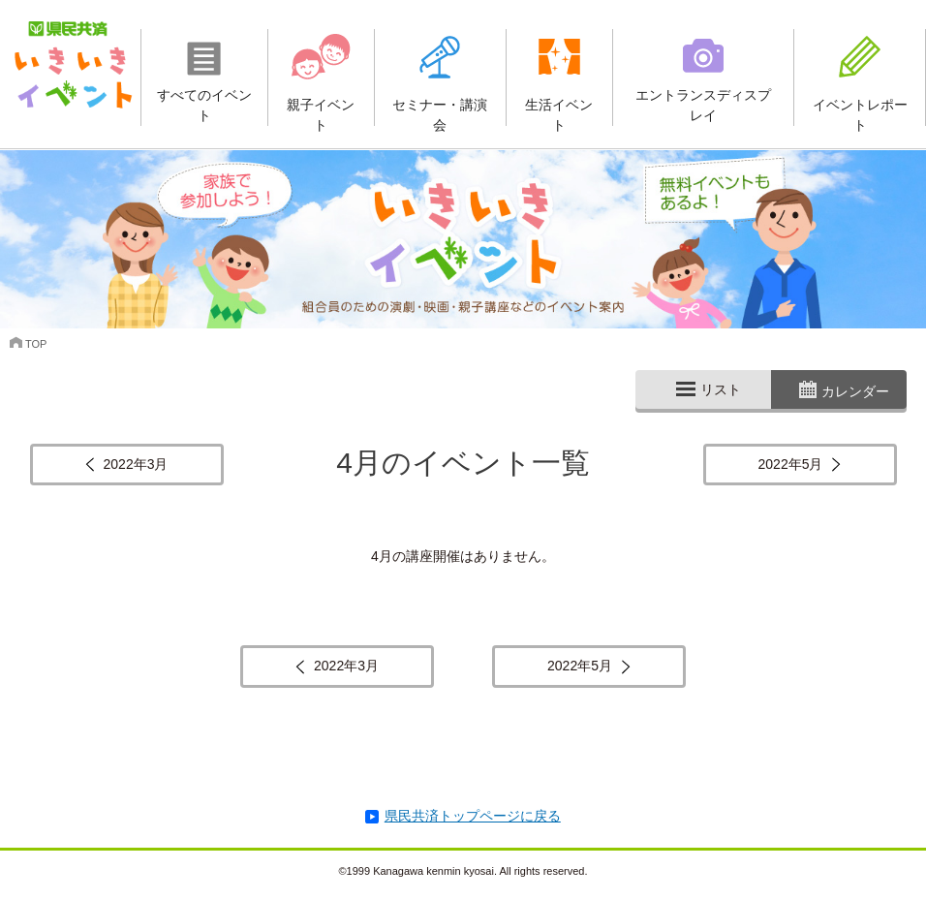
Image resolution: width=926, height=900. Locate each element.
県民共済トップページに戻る (473, 815)
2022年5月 (790, 464)
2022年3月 (136, 464)
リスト (720, 389)
